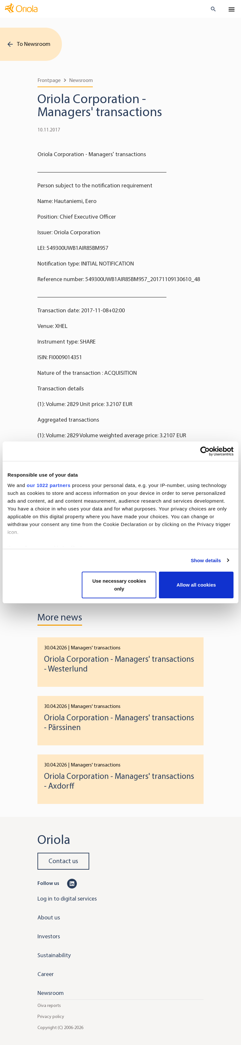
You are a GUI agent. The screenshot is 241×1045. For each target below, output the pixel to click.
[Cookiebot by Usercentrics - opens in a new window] (205, 451)
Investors (48, 936)
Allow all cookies (196, 585)
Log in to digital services (67, 898)
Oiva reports (49, 1005)
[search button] (210, 9)
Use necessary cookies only (119, 584)
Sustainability (54, 955)
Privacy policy (50, 1016)
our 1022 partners (48, 485)
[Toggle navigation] (231, 9)
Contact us (63, 861)
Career (45, 974)
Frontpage (49, 80)
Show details (206, 560)
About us (48, 917)
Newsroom (81, 80)
